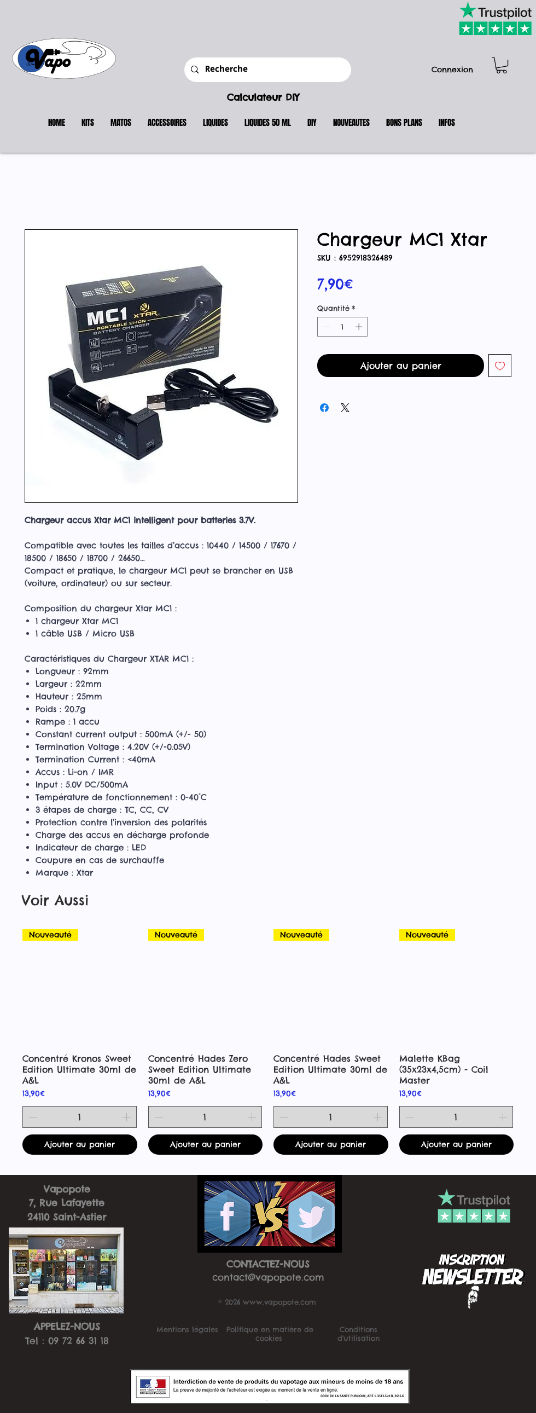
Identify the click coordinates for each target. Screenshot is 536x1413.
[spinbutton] (342, 326)
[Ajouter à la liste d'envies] (499, 365)
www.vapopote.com (279, 1302)
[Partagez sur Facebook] (324, 407)
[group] (268, 1042)
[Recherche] (266, 69)
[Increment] (359, 326)
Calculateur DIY (263, 97)
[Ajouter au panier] (79, 1144)
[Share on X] (345, 407)
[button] (501, 65)
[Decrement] (325, 326)
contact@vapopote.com (268, 1277)
